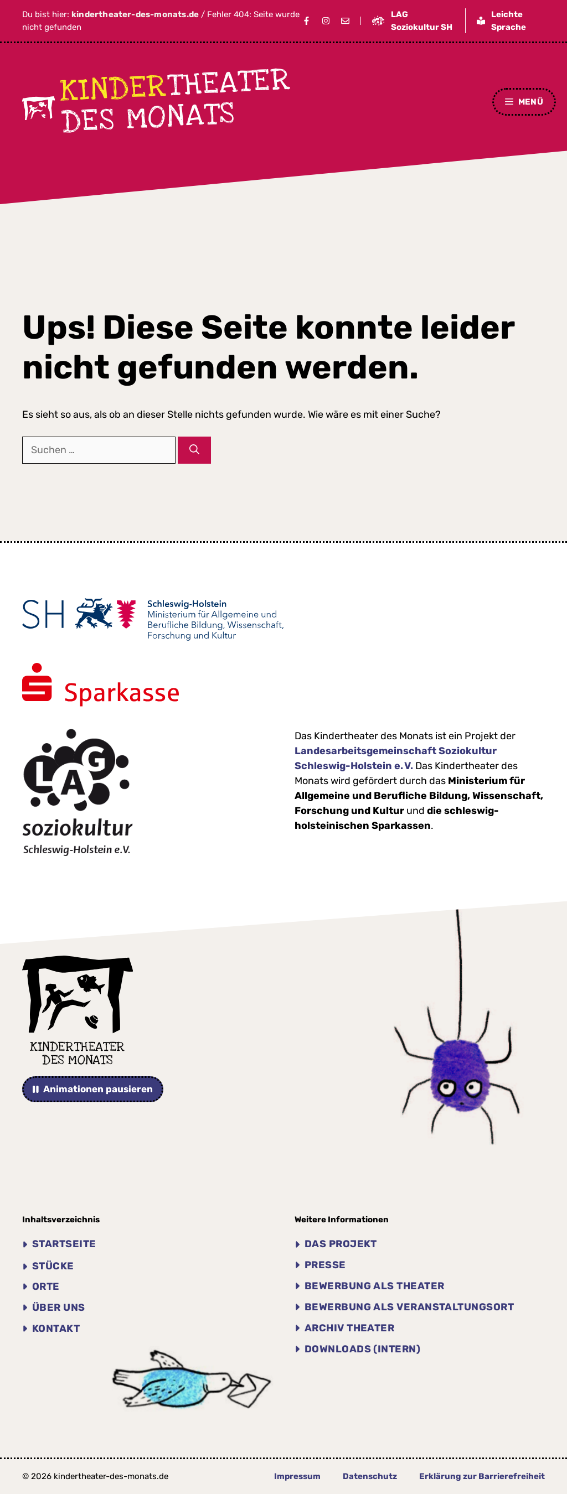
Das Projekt (341, 1244)
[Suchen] (194, 450)
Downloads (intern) (362, 1349)
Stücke (53, 1266)
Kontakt (56, 1328)
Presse (325, 1265)
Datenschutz (370, 1476)
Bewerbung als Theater (374, 1286)
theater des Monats (176, 101)
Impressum (297, 1476)
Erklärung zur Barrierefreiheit (482, 1476)
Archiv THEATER (349, 1328)
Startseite (64, 1244)
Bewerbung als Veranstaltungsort (409, 1307)
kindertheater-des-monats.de (135, 14)
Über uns (58, 1307)
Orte (46, 1286)
